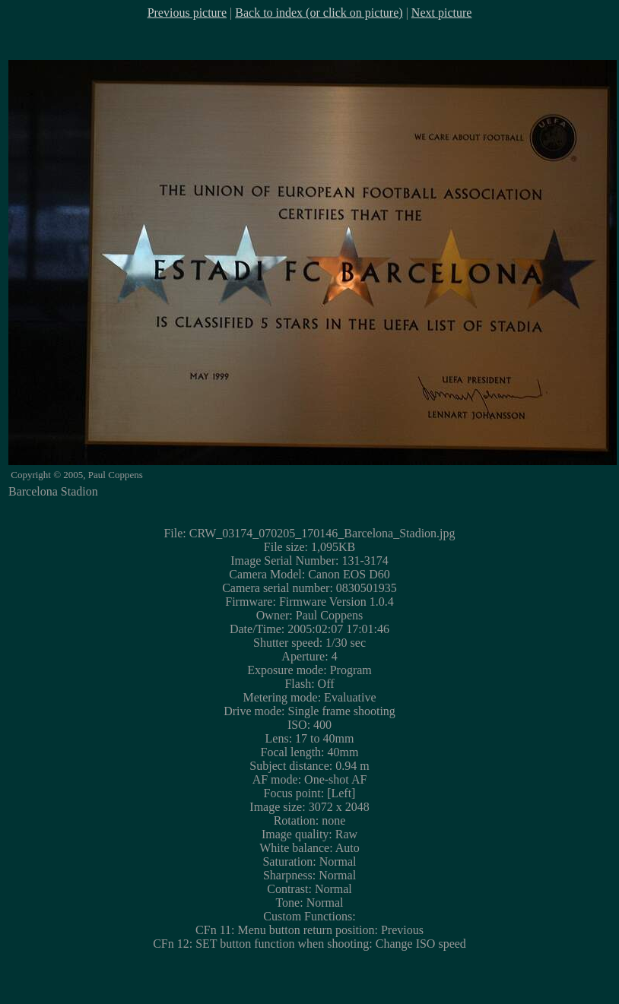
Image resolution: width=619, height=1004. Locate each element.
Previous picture (187, 12)
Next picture (441, 12)
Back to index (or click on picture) (318, 12)
